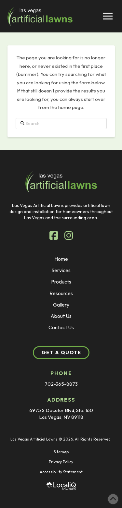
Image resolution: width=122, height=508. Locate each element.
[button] (108, 16)
